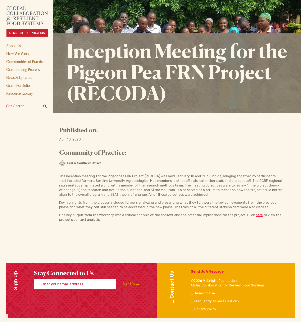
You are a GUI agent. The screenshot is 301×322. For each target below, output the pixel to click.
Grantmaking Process (23, 69)
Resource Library (19, 93)
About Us (13, 45)
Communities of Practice (25, 61)
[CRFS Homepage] (30, 21)
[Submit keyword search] (45, 106)
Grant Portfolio (18, 85)
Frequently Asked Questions (216, 301)
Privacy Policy (205, 309)
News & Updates (19, 77)
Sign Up (131, 284)
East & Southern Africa (80, 163)
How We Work (17, 53)
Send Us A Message (207, 271)
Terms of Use (204, 293)
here (259, 215)
